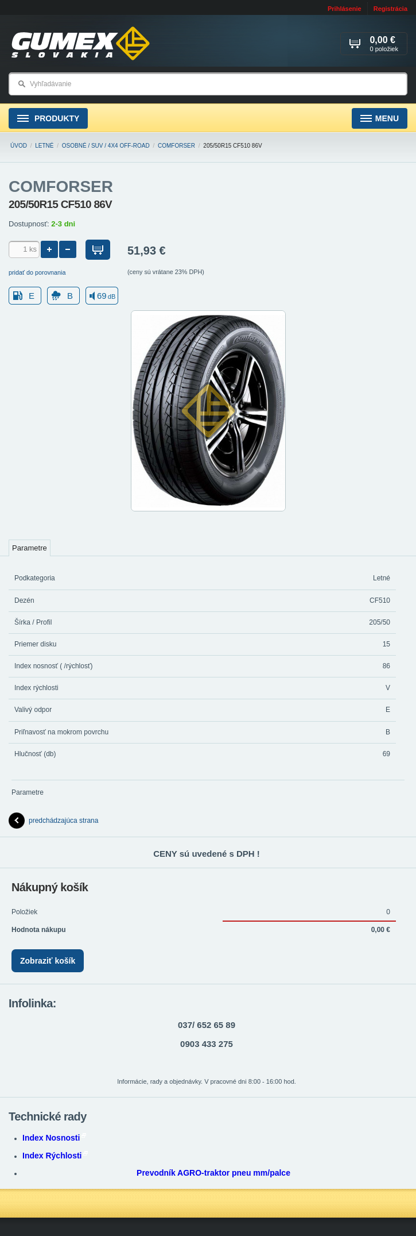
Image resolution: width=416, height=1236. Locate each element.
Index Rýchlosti (55, 1155)
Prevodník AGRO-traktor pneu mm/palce (213, 1172)
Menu (379, 119)
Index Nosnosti (54, 1137)
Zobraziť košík (47, 960)
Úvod (18, 146)
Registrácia (390, 8)
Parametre (29, 548)
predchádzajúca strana (53, 821)
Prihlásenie (344, 8)
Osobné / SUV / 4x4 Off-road (106, 146)
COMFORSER (176, 146)
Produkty (48, 119)
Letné (44, 146)
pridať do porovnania (37, 272)
